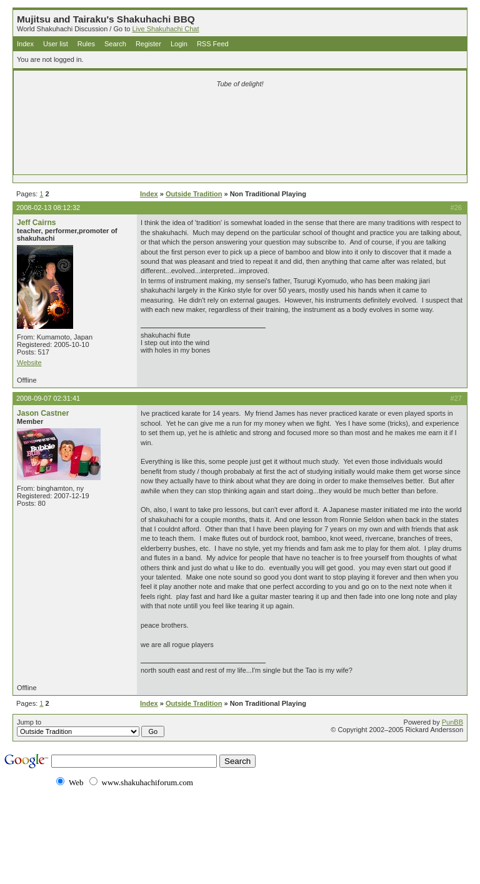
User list (55, 44)
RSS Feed (213, 44)
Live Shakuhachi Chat (165, 29)
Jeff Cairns (36, 222)
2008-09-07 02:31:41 (48, 398)
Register (148, 44)
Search (115, 44)
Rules (86, 44)
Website (29, 362)
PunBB (452, 722)
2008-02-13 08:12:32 (48, 207)
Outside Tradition (194, 194)
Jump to (90, 727)
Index (25, 44)
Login (179, 44)
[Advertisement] (240, 114)
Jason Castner (43, 413)
